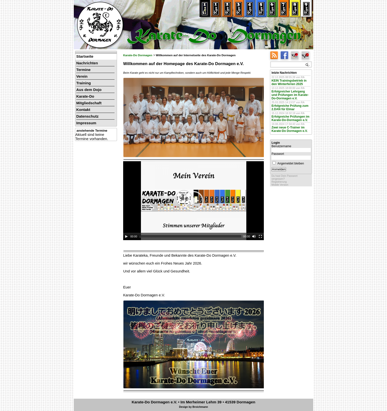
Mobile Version (279, 184)
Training (83, 83)
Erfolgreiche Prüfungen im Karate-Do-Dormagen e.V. (290, 118)
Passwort (277, 154)
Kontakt (83, 109)
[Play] (126, 236)
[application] (193, 200)
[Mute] (254, 236)
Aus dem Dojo (88, 90)
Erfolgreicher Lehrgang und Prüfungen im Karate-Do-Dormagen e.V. (290, 95)
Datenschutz (87, 116)
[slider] (190, 236)
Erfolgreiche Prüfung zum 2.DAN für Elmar (290, 107)
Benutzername (281, 146)
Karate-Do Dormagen (137, 55)
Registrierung (279, 181)
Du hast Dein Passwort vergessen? (284, 177)
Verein (82, 76)
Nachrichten (87, 63)
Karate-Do (85, 96)
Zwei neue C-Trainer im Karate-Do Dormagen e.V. (289, 129)
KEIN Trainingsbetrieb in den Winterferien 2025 (289, 82)
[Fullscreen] (260, 236)
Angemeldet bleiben (290, 163)
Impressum (86, 123)
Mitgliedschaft (88, 103)
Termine (83, 70)
